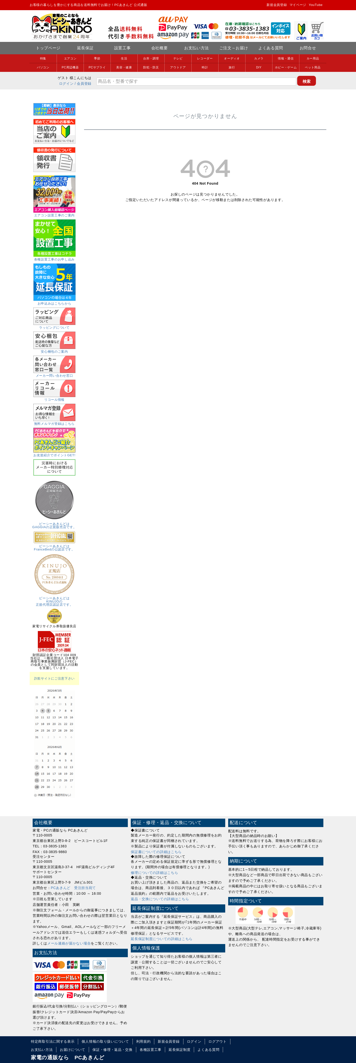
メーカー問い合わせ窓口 (54, 374)
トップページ (48, 48)
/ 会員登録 (83, 84)
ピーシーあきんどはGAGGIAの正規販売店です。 (54, 524)
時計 (205, 67)
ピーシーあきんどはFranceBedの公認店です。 (54, 546)
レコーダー (205, 58)
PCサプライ (97, 67)
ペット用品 (313, 67)
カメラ (259, 58)
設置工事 (122, 48)
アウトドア (178, 67)
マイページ (298, 5)
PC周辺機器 (70, 67)
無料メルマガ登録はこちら (54, 422)
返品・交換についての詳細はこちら (160, 899)
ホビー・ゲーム (286, 67)
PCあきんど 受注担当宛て (73, 888)
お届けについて (72, 1050)
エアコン (70, 58)
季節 (97, 58)
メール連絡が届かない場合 (69, 943)
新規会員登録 (277, 5)
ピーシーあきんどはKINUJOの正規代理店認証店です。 (54, 599)
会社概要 (159, 48)
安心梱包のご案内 (54, 349)
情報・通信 (286, 58)
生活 (124, 58)
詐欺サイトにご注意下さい (54, 678)
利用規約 (143, 1041)
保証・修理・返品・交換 (112, 1050)
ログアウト (217, 1041)
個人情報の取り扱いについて (105, 1041)
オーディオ (232, 58)
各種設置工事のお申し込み (54, 257)
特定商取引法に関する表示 (52, 1041)
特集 (43, 58)
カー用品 (313, 58)
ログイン (66, 84)
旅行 (232, 67)
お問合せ (308, 48)
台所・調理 (151, 58)
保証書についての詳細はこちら (156, 852)
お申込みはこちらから (54, 301)
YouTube (316, 5)
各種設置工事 (150, 1050)
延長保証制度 (179, 1050)
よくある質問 (270, 48)
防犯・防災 (151, 67)
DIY (259, 67)
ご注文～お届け (233, 48)
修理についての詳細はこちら (154, 873)
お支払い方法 (196, 48)
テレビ (178, 58)
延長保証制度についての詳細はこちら (162, 939)
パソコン (43, 67)
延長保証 (85, 48)
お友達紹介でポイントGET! (54, 453)
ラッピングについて (54, 325)
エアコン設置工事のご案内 (54, 213)
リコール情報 (54, 398)
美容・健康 (124, 67)
